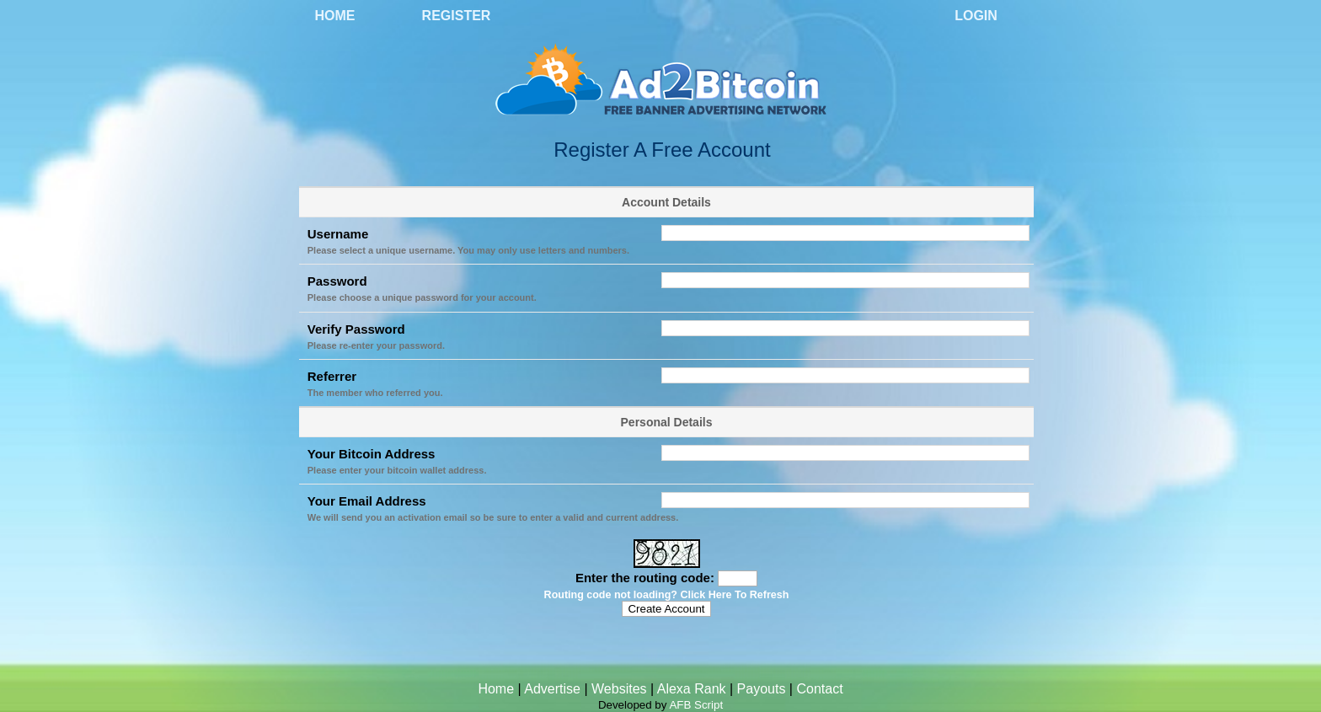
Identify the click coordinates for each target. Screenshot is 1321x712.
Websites (619, 689)
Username (338, 234)
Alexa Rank (691, 689)
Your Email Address (367, 501)
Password (337, 281)
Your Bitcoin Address (372, 454)
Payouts (761, 689)
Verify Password (356, 329)
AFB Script (696, 705)
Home (335, 15)
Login (976, 15)
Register (456, 15)
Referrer (332, 376)
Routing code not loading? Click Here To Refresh (666, 595)
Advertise (552, 689)
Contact (819, 689)
